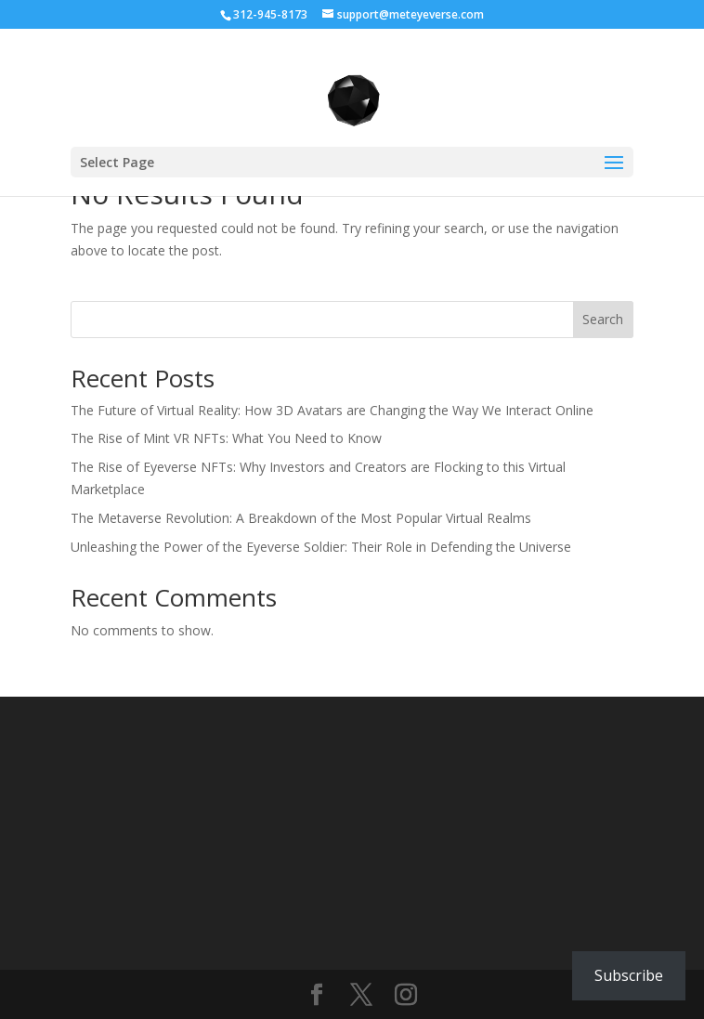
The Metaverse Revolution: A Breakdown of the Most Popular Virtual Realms (301, 518)
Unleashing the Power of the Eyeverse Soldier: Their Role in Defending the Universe (321, 546)
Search (602, 319)
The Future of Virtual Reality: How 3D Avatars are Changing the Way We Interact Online (332, 410)
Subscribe (628, 975)
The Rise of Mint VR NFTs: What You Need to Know (226, 438)
